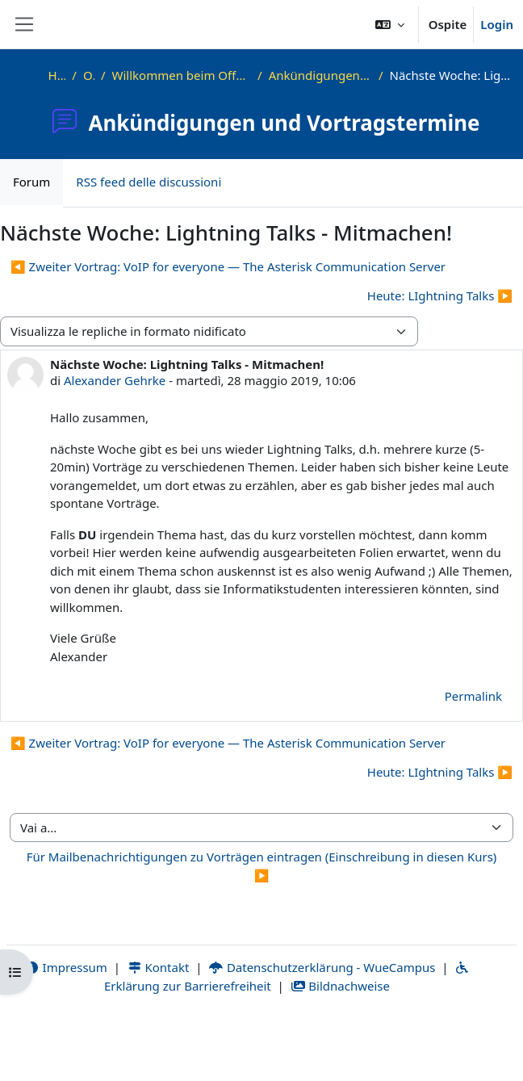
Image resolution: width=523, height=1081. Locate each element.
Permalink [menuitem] (473, 696)
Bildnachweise (340, 986)
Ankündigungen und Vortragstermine (320, 75)
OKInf (88, 75)
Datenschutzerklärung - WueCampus (321, 967)
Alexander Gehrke (114, 380)
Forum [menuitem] (31, 182)
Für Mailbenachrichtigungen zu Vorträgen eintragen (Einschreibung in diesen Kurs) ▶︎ (262, 865)
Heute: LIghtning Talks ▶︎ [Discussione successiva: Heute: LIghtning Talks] (440, 295)
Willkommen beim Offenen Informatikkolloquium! (182, 75)
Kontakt (158, 967)
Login (496, 24)
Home (57, 75)
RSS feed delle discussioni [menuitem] (148, 182)
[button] (390, 24)
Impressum (65, 967)
